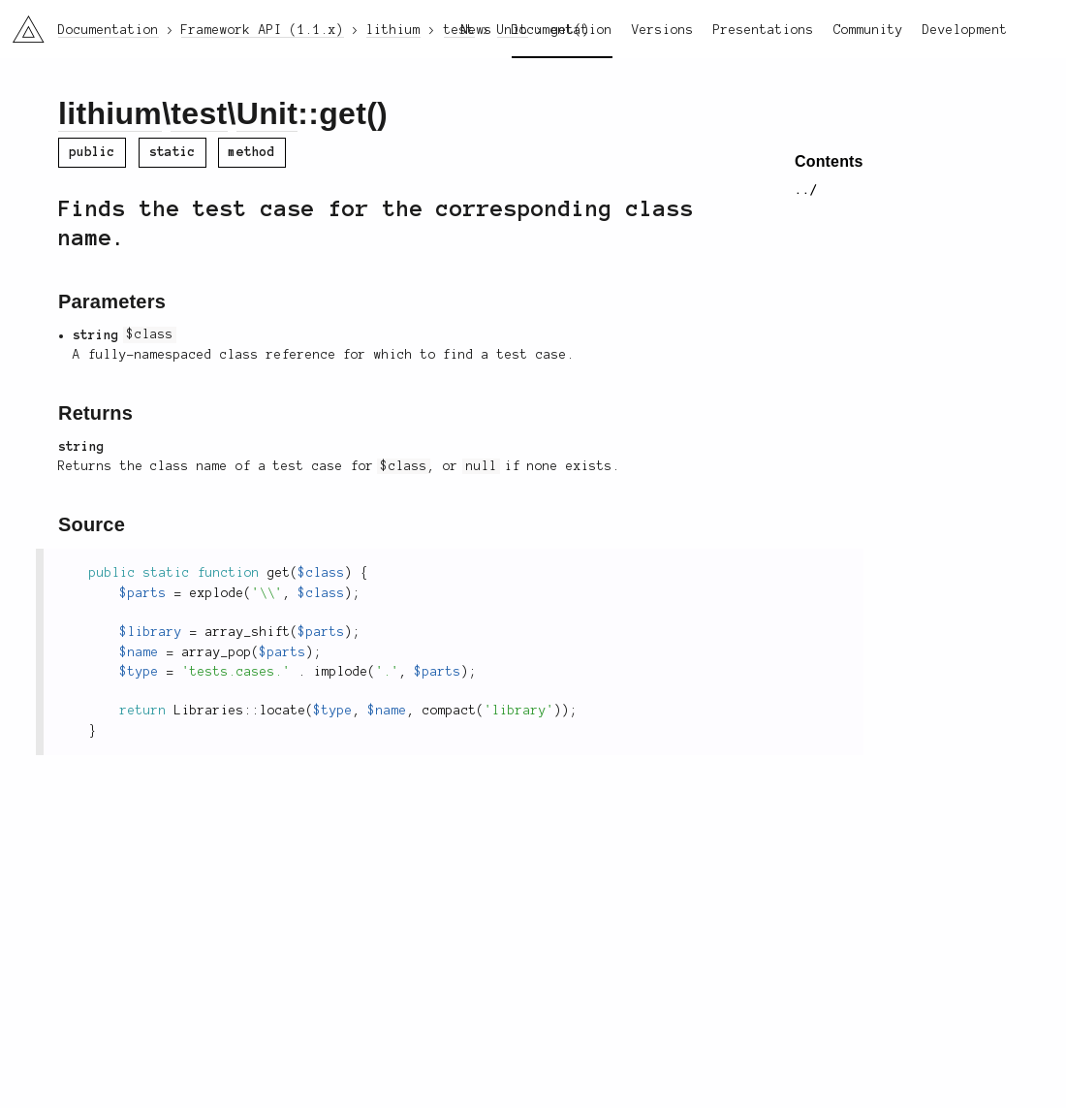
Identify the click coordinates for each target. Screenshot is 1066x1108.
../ (806, 190)
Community (868, 30)
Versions (663, 30)
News (476, 30)
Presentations (763, 30)
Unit (267, 113)
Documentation (562, 30)
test (199, 113)
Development (965, 30)
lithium (110, 113)
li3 (21, 23)
